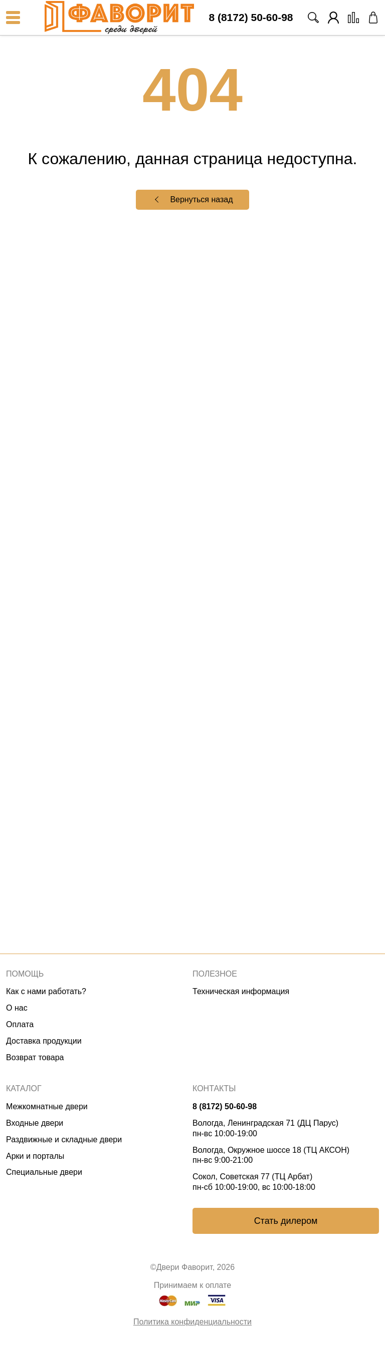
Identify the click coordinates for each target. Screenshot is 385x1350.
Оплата (20, 1024)
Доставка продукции (44, 1041)
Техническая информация (240, 991)
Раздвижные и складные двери (64, 1139)
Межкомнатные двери (47, 1106)
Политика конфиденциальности (192, 1321)
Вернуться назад (201, 199)
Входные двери (34, 1123)
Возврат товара (35, 1057)
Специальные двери (44, 1172)
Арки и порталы (35, 1156)
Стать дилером (286, 1221)
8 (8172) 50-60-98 (251, 18)
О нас (17, 1008)
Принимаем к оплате (192, 1285)
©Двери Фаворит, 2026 (192, 1267)
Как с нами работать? (46, 991)
